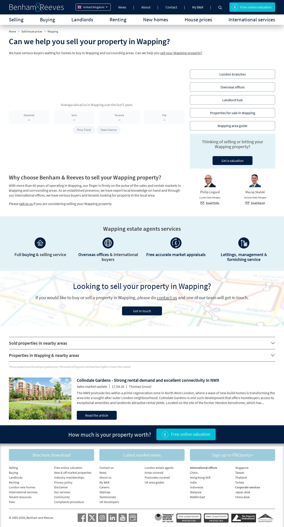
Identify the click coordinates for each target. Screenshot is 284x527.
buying (28, 254)
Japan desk (242, 492)
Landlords (82, 19)
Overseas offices (93, 254)
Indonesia (196, 487)
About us (105, 477)
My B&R (197, 7)
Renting (118, 19)
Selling (16, 19)
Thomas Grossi (140, 386)
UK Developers (109, 502)
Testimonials (107, 497)
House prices (198, 19)
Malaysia (195, 492)
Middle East (197, 497)
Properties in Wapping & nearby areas (44, 355)
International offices (203, 468)
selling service (53, 254)
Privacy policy (63, 482)
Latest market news (142, 455)
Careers (104, 487)
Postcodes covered (157, 477)
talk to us (26, 203)
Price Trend (84, 130)
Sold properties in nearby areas (38, 343)
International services (252, 19)
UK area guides (154, 482)
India (193, 482)
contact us (167, 297)
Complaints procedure (69, 502)
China (193, 473)
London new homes (22, 487)
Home (12, 31)
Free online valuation (252, 7)
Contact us (106, 468)
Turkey (239, 482)
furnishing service (243, 259)
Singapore (241, 468)
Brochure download (52, 455)
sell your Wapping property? (181, 53)
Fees (12, 502)
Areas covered (154, 473)
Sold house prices (31, 31)
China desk (242, 497)
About (145, 7)
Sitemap (104, 492)
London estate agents (159, 468)
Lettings (228, 254)
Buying (47, 19)
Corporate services (247, 487)
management (250, 254)
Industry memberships (69, 477)
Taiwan (239, 473)
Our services (62, 492)
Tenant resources (20, 497)
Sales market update (92, 386)
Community (62, 497)
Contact (171, 7)
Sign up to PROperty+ (232, 455)
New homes (155, 19)
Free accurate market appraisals (176, 254)
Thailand (241, 477)
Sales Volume (108, 130)
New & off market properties (72, 473)
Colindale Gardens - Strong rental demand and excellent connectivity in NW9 (148, 380)
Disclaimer (61, 487)
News (122, 7)
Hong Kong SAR (200, 477)
